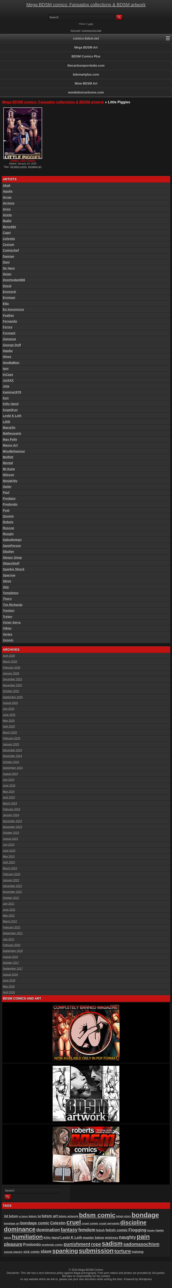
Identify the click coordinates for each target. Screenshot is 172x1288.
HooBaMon (11, 362)
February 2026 (11, 667)
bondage (145, 1215)
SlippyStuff (11, 563)
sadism (112, 1243)
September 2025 (13, 697)
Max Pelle (10, 439)
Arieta (7, 215)
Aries (7, 209)
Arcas (7, 197)
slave (46, 1251)
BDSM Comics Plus (85, 56)
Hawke (8, 350)
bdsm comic (97, 1215)
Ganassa (9, 339)
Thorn (7, 598)
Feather (8, 315)
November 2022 (12, 891)
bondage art (34, 166)
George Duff (12, 345)
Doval (7, 286)
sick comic (31, 1252)
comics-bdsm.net (86, 38)
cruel (74, 1222)
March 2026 (10, 661)
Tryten (7, 616)
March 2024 (10, 803)
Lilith (6, 421)
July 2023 (8, 844)
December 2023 (12, 821)
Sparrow (9, 575)
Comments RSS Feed (91, 31)
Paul (6, 492)
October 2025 (11, 691)
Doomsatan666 (14, 279)
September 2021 (13, 933)
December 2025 (12, 679)
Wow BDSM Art (86, 83)
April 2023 (9, 862)
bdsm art (50, 1216)
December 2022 (12, 886)
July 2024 (8, 779)
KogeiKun (10, 410)
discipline (133, 1222)
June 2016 (9, 980)
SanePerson (12, 545)
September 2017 (13, 968)
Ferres (8, 327)
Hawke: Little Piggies (22, 160)
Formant (9, 333)
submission (96, 1250)
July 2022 (8, 903)
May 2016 (9, 986)
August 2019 (10, 957)
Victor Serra (12, 622)
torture (122, 1251)
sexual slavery (13, 1252)
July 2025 (8, 708)
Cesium (8, 244)
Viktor (7, 628)
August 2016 (10, 974)
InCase (8, 374)
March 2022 (10, 921)
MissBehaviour (14, 451)
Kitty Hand (11, 403)
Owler (7, 486)
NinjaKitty (10, 480)
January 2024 (11, 815)
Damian (8, 256)
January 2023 (11, 880)
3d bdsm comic (18, 166)
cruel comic (90, 1223)
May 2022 (9, 915)
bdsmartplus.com (86, 74)
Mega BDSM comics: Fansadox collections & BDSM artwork (86, 4)
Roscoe (8, 528)
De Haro (9, 268)
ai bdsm (23, 1216)
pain (143, 1236)
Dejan (7, 274)
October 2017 (11, 962)
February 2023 (11, 874)
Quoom (8, 516)
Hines (7, 356)
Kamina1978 (12, 392)
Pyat (6, 510)
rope (96, 1244)
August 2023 (10, 838)
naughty (127, 1237)
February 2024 (11, 809)
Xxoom (8, 640)
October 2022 (11, 898)
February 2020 (11, 945)
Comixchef (11, 250)
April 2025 (9, 726)
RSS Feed (75, 31)
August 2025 (10, 703)
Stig (6, 587)
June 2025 (9, 715)
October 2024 (11, 762)
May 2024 (9, 791)
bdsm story (123, 1216)
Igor (6, 368)
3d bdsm (11, 1216)
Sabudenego (12, 539)
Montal (8, 463)
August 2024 (10, 774)
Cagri (7, 232)
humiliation (27, 1237)
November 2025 (12, 685)
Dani (6, 262)
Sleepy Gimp (12, 557)
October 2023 (11, 832)
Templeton (11, 593)
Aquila (8, 191)
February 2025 (11, 738)
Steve (7, 581)
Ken (6, 398)
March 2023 (10, 868)
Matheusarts (12, 433)
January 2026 (11, 673)
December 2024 (12, 750)
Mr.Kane (9, 469)
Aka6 (6, 185)
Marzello (9, 427)
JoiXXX (8, 380)
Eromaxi (9, 297)
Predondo (10, 504)
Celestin (9, 238)
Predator (9, 498)
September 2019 (13, 951)
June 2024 (9, 785)
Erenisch (9, 291)
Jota (6, 386)
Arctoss (9, 203)
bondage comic (34, 1223)
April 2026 (9, 655)
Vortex (8, 634)
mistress (111, 1237)
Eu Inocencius (13, 309)
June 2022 (9, 909)
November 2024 (12, 756)
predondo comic (52, 1244)
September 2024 (13, 768)
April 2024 (9, 797)
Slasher (8, 551)
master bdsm (93, 1237)
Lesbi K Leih (12, 415)
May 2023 (9, 856)
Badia (7, 220)
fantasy (69, 1230)
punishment (77, 1244)
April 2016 (9, 992)
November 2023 (12, 827)
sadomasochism (141, 1244)
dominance (20, 1229)
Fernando (10, 321)
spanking (65, 1250)
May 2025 (9, 720)
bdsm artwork (68, 1216)
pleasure (13, 1244)
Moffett (8, 457)
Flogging (137, 1230)
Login (90, 24)
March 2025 (10, 732)
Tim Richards (13, 604)
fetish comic (116, 1230)
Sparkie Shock (14, 569)
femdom (86, 1229)
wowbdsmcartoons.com (86, 92)
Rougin (8, 533)
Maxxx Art (10, 445)
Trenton (8, 610)
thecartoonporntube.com (86, 65)
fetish (100, 1230)
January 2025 (11, 744)
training (138, 1252)
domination (48, 1229)
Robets (8, 522)
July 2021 (8, 939)
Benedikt (9, 226)
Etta (6, 303)
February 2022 (11, 927)
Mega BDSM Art (86, 47)
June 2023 (9, 850)
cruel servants (109, 1223)
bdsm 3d (35, 1216)
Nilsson (8, 474)
